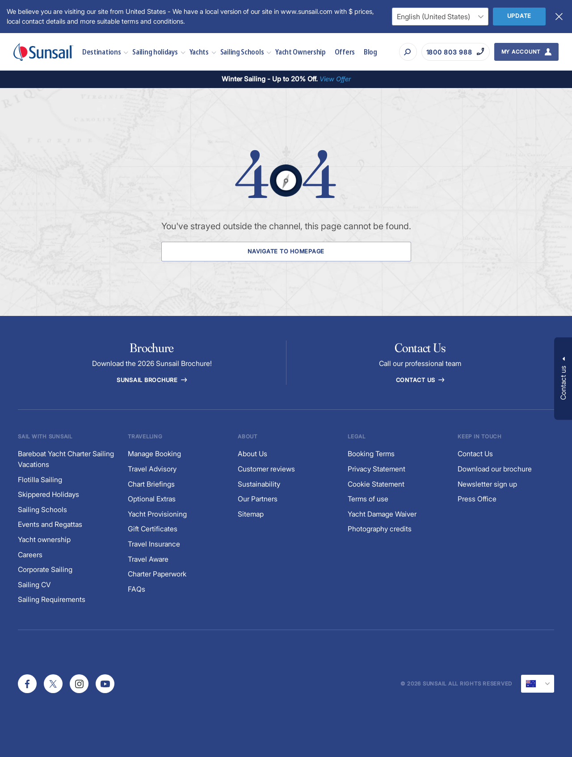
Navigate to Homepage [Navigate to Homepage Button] (286, 251)
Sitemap (251, 514)
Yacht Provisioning (157, 514)
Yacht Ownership (300, 51)
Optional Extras (152, 499)
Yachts (199, 51)
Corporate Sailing (45, 569)
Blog (370, 51)
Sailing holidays (154, 51)
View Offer (335, 79)
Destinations (101, 51)
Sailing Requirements (51, 599)
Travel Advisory (152, 469)
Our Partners (258, 499)
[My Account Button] (526, 52)
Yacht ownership (44, 539)
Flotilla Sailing (40, 479)
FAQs (136, 589)
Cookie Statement (376, 484)
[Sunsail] (43, 52)
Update (519, 16)
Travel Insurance (154, 544)
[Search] (408, 52)
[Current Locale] (537, 684)
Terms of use (368, 499)
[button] (563, 378)
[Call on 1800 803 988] (455, 52)
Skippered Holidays (48, 494)
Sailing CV (34, 584)
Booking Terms (371, 454)
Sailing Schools (242, 51)
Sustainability (259, 484)
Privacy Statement (376, 469)
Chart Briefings (151, 484)
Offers (345, 51)
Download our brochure (495, 469)
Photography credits (380, 529)
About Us (252, 454)
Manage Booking (154, 454)
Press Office (477, 499)
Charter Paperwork (157, 574)
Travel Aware (148, 559)
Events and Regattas (50, 524)
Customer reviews (266, 469)
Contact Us (420, 380)
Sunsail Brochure (152, 380)
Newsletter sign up (487, 484)
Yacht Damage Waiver (382, 514)
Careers (30, 555)
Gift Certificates (152, 529)
